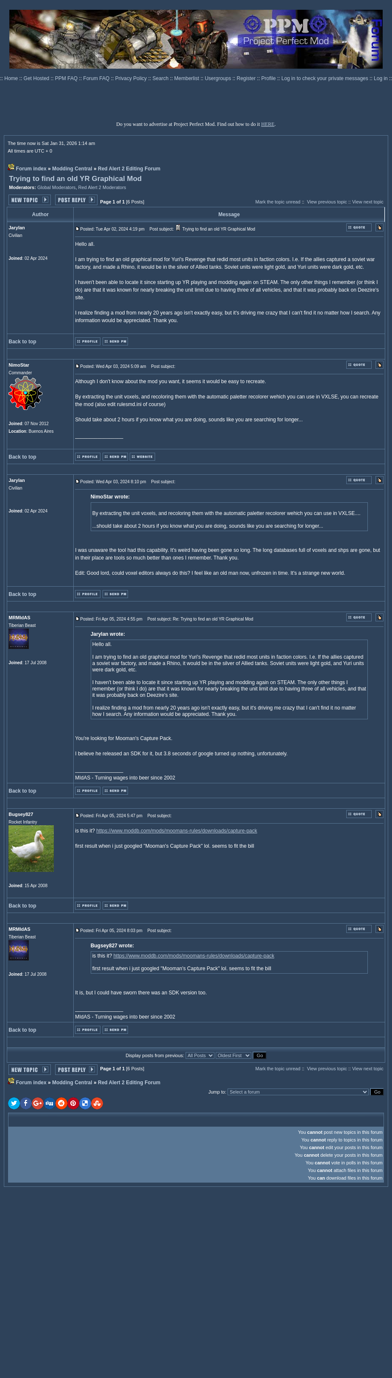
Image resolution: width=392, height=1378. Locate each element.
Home (11, 78)
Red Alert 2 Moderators (102, 187)
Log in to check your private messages (325, 78)
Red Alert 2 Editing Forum (129, 169)
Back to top (22, 342)
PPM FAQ (67, 78)
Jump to (217, 1091)
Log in (381, 78)
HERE (267, 124)
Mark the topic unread (277, 201)
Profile (269, 78)
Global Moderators (56, 187)
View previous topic (327, 201)
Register (247, 78)
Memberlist (187, 78)
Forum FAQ (97, 78)
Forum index (31, 169)
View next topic (368, 201)
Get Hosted (37, 78)
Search (161, 78)
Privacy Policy (131, 78)
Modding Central (72, 169)
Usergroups (218, 78)
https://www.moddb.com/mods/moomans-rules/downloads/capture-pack (176, 831)
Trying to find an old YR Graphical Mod (75, 179)
